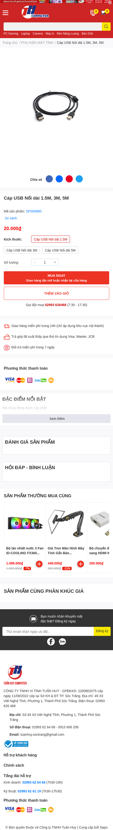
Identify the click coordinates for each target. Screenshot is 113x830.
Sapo (104, 827)
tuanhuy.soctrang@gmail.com (42, 734)
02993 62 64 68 (43, 727)
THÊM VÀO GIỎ (56, 293)
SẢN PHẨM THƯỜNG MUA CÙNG (37, 495)
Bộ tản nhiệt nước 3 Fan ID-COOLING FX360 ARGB (25, 552)
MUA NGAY (56, 278)
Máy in (50, 33)
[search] (106, 26)
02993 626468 (56, 305)
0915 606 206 (68, 727)
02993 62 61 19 (29, 791)
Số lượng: (11, 262)
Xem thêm (57, 419)
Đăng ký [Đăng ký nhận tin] (102, 631)
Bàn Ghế (87, 33)
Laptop (25, 33)
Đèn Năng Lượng (68, 33)
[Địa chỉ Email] (56, 631)
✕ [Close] (110, 2)
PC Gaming (11, 33)
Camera (38, 33)
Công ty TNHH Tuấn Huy (57, 827)
